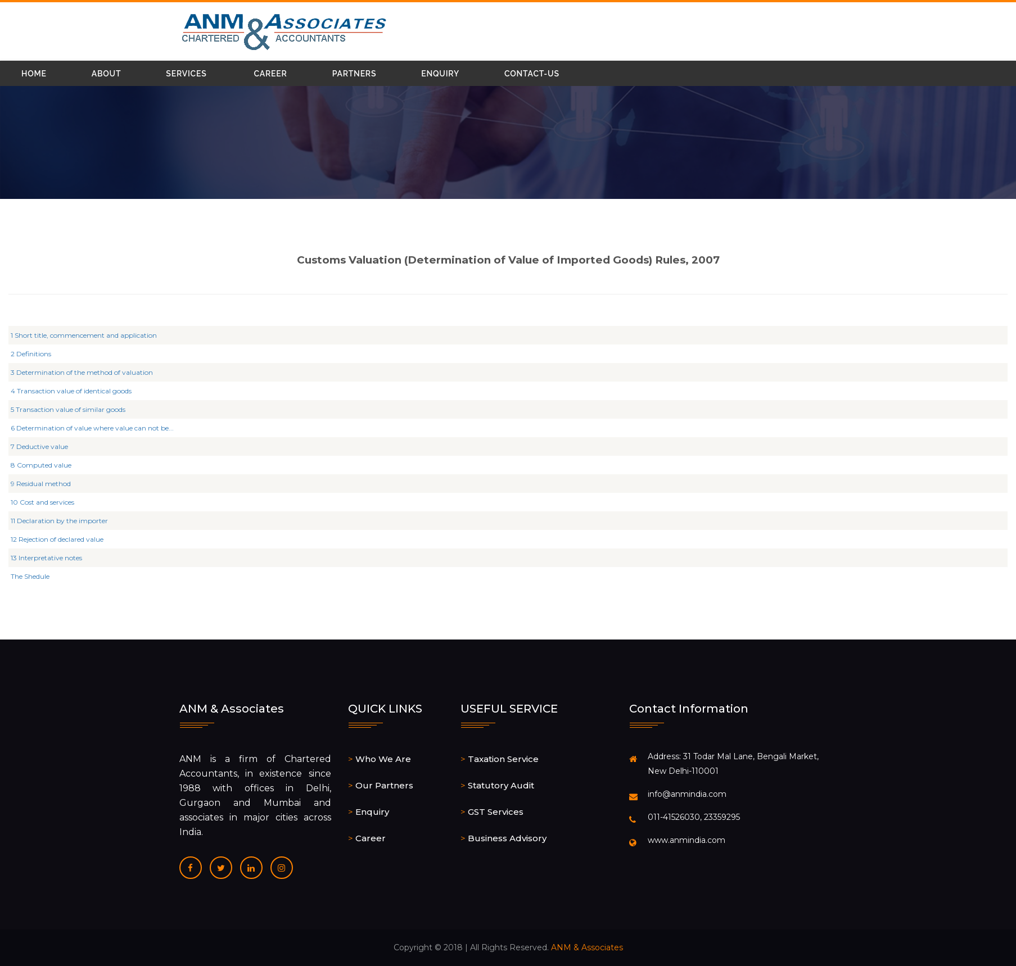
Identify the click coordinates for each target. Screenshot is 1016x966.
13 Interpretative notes (52, 558)
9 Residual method (46, 483)
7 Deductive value (45, 446)
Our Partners (384, 785)
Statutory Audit (501, 785)
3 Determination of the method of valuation (87, 372)
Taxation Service (503, 759)
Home (34, 73)
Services (186, 73)
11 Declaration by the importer (65, 520)
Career (270, 73)
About (106, 73)
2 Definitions (36, 354)
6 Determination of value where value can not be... (97, 428)
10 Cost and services (48, 502)
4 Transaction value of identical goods (76, 391)
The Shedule (35, 576)
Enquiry (440, 73)
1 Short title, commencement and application (89, 335)
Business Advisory (507, 838)
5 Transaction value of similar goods (73, 409)
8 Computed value (46, 465)
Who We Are (383, 759)
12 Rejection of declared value (62, 539)
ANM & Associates (587, 947)
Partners (354, 73)
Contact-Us (531, 73)
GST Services (495, 811)
